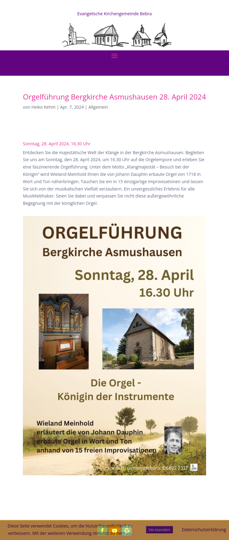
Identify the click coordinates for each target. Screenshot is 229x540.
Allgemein (98, 107)
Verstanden (159, 529)
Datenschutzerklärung (204, 529)
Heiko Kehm (43, 107)
